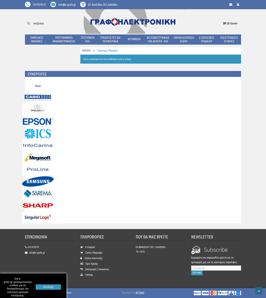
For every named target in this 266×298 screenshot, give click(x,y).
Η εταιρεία (90, 247)
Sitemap (89, 274)
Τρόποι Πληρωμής (93, 252)
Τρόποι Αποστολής (93, 258)
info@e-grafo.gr (37, 252)
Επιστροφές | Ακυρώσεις (97, 269)
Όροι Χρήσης (92, 263)
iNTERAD (140, 292)
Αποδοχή (48, 286)
